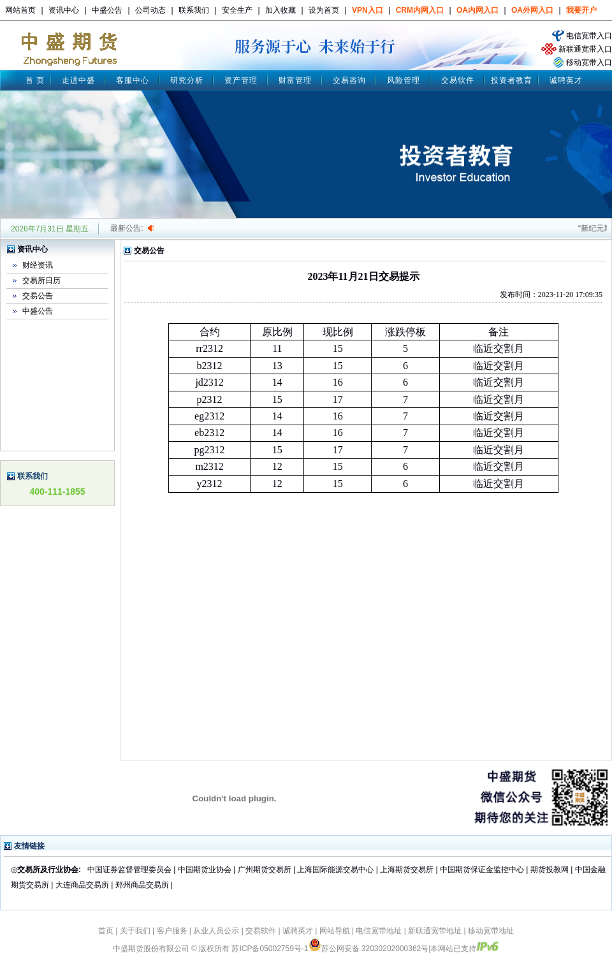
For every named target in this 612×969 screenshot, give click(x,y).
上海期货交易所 (407, 869)
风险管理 (403, 80)
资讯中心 (63, 10)
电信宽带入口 (589, 35)
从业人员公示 (216, 930)
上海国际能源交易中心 (335, 869)
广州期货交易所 (264, 869)
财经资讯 (37, 265)
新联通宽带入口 (585, 49)
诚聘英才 (566, 80)
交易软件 (457, 80)
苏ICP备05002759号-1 (269, 948)
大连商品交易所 (82, 884)
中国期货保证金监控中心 (482, 869)
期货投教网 (549, 869)
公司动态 (150, 10)
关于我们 (135, 930)
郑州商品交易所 (142, 884)
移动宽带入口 (589, 62)
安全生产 (237, 10)
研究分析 (186, 80)
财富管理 (295, 80)
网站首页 (20, 10)
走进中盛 (78, 80)
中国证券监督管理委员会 (129, 869)
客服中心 (132, 80)
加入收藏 (280, 10)
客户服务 (172, 930)
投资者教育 (511, 80)
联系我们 (193, 10)
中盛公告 (107, 10)
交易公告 (37, 295)
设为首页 (324, 10)
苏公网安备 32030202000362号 (369, 948)
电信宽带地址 (379, 930)
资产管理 (241, 80)
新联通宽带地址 (435, 930)
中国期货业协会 (204, 869)
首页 (105, 930)
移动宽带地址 (491, 930)
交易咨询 (349, 80)
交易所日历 (41, 280)
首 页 (35, 80)
